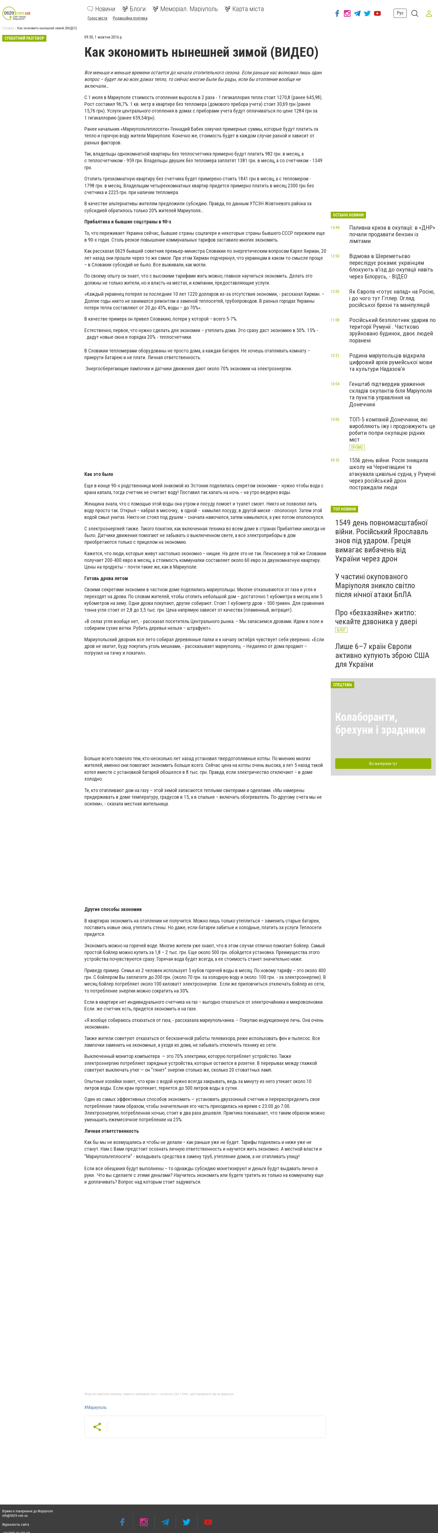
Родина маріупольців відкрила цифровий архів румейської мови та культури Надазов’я (390, 362)
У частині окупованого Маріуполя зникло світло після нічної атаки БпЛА (375, 585)
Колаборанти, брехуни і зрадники (380, 723)
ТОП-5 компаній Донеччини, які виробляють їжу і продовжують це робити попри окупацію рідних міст (392, 429)
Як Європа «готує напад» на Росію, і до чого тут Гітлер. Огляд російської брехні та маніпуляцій (392, 298)
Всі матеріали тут (383, 763)
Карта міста (244, 9)
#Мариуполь (95, 1407)
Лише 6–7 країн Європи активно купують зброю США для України (382, 655)
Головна (8, 28)
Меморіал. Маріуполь (185, 9)
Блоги (134, 9)
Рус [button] (397, 13)
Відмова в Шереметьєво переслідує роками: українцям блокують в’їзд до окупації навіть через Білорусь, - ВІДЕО (391, 266)
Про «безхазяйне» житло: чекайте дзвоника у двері (376, 617)
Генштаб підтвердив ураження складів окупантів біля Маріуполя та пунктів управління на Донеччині (390, 394)
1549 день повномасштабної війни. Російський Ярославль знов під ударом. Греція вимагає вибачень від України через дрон (381, 540)
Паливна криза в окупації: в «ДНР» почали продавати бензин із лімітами (392, 234)
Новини (101, 9)
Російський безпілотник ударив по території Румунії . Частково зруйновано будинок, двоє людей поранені (392, 330)
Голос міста (97, 18)
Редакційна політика (130, 18)
